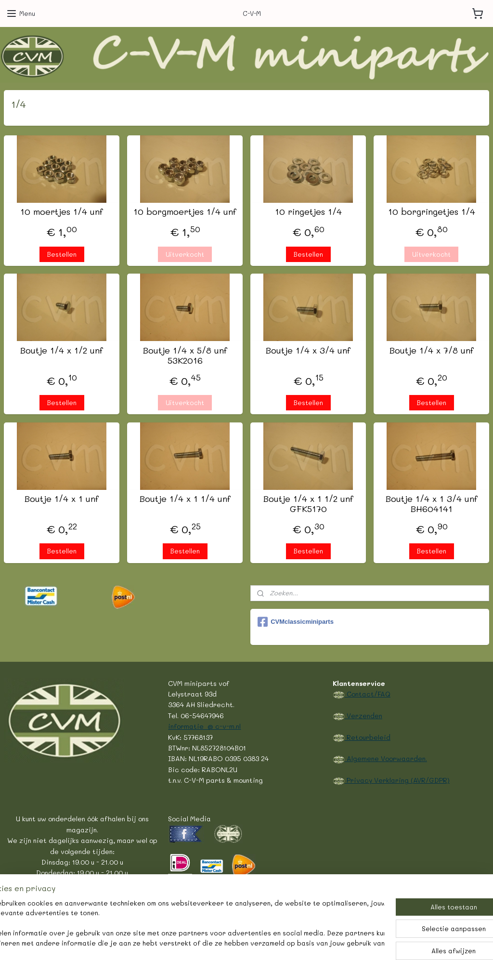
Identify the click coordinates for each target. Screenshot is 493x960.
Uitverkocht (185, 254)
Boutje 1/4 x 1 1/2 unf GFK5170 (308, 504)
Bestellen (62, 254)
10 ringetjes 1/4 (308, 212)
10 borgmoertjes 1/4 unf (184, 212)
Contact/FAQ (367, 693)
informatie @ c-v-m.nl (204, 726)
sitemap (199, 942)
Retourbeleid (367, 737)
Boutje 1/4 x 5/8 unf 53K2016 (185, 355)
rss (219, 942)
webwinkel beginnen (257, 942)
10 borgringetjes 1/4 (431, 212)
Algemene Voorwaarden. (386, 758)
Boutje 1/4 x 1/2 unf (61, 350)
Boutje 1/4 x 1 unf (62, 499)
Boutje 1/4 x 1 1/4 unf (185, 499)
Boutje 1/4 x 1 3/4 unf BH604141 (432, 504)
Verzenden (363, 715)
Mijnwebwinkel (345, 942)
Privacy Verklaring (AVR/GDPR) (397, 780)
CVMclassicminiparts (296, 622)
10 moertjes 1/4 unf (61, 212)
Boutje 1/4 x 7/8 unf (431, 350)
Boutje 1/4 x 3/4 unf (308, 350)
